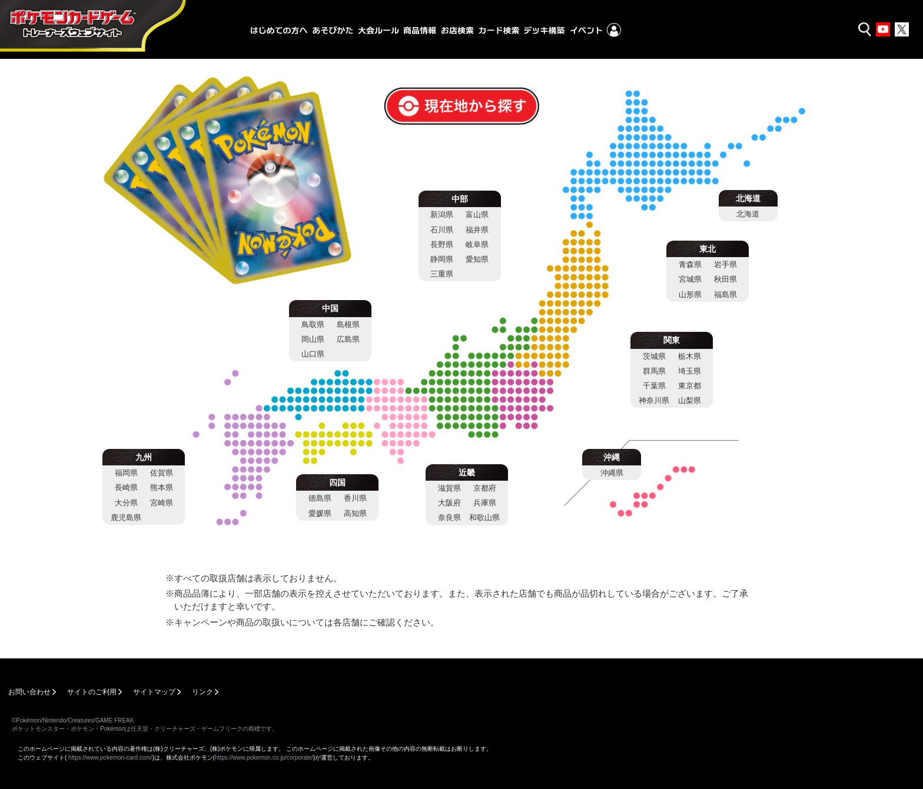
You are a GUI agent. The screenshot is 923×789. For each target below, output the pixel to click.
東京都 (689, 385)
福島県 (725, 294)
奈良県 (449, 517)
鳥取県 (312, 324)
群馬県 (654, 371)
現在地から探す (421, 94)
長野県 (441, 244)
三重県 (441, 273)
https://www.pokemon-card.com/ (110, 757)
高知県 (355, 513)
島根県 (348, 324)
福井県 (477, 229)
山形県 (690, 294)
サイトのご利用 (92, 692)
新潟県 (441, 214)
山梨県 (689, 400)
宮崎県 (161, 502)
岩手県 (725, 264)
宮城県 (690, 279)
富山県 (477, 214)
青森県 (690, 264)
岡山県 (312, 339)
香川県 (355, 498)
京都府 (484, 488)
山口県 (312, 353)
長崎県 (126, 487)
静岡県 (441, 259)
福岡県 (126, 472)
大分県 (126, 502)
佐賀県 (161, 472)
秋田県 (725, 279)
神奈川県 (654, 400)
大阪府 (449, 502)
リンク (202, 692)
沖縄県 (611, 472)
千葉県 (654, 385)
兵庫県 (484, 502)
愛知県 (477, 259)
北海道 (747, 213)
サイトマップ (154, 692)
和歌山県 (484, 517)
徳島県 (319, 498)
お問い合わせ (29, 692)
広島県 (348, 339)
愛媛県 (319, 513)
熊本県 (161, 487)
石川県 (441, 229)
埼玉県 (689, 371)
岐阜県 (477, 244)
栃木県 (689, 356)
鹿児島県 (126, 517)
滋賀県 (449, 488)
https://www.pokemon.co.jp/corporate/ (264, 757)
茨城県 (654, 356)
